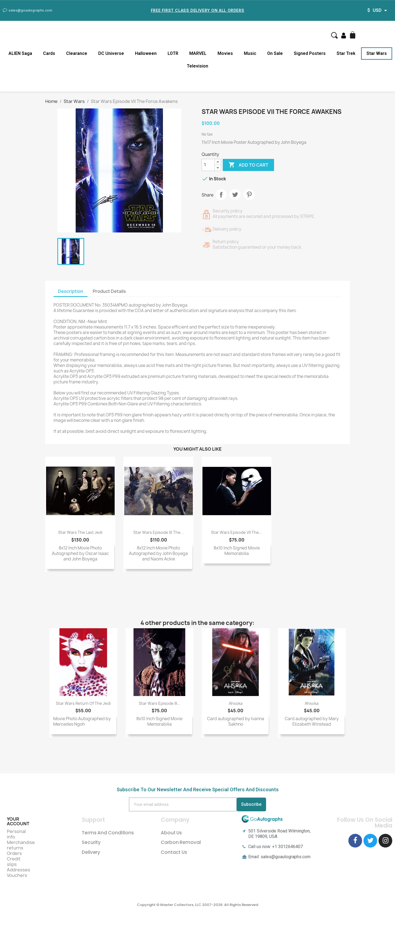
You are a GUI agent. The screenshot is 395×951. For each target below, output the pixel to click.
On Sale (275, 53)
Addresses (18, 870)
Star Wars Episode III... (159, 703)
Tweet (235, 194)
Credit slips (14, 861)
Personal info (16, 834)
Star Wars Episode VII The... (236, 532)
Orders (14, 853)
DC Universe (111, 53)
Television (197, 66)
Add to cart (248, 165)
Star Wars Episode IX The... (158, 532)
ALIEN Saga (20, 53)
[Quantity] (208, 165)
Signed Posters (310, 53)
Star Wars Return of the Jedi (83, 703)
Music (250, 53)
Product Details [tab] (109, 291)
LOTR (173, 53)
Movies (225, 53)
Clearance (76, 53)
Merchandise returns (21, 845)
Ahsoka (235, 703)
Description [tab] (70, 291)
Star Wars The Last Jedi (80, 532)
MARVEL (198, 53)
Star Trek (346, 53)
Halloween (146, 53)
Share (221, 194)
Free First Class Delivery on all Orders (197, 10)
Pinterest (249, 194)
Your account (18, 821)
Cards (49, 53)
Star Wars (376, 53)
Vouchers (17, 875)
